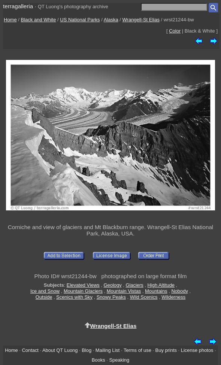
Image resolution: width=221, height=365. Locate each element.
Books (98, 360)
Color (175, 31)
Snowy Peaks (111, 297)
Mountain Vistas (124, 291)
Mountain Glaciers (83, 291)
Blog (86, 350)
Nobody (179, 291)
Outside (44, 297)
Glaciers (134, 285)
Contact (30, 350)
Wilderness (173, 297)
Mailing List (108, 350)
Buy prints (166, 350)
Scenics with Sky (74, 297)
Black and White (38, 19)
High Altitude (161, 285)
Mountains (156, 291)
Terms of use (137, 350)
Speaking (119, 360)
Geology (113, 285)
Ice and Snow (45, 291)
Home (10, 19)
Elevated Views (83, 285)
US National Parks (80, 19)
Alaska (111, 19)
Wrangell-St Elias (141, 19)
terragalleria (18, 6)
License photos (197, 350)
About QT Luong (60, 350)
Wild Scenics (144, 297)
